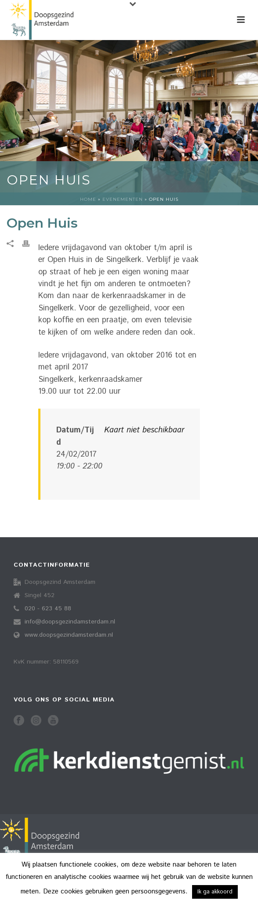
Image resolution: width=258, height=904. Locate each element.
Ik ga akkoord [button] (215, 892)
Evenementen (122, 199)
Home (88, 199)
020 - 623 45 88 (48, 609)
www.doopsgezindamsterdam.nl (69, 635)
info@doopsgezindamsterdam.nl (70, 622)
